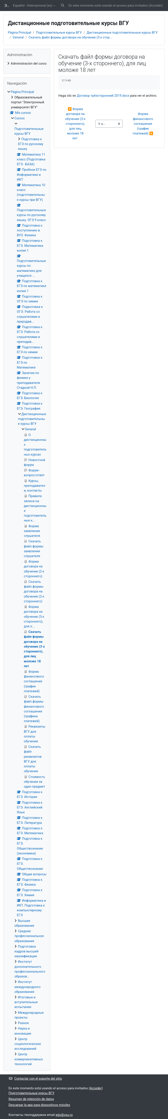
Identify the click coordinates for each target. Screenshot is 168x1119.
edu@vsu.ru (64, 1115)
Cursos (19, 118)
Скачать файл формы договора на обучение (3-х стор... (70, 37)
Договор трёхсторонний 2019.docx (103, 96)
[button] (63, 5)
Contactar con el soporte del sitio (35, 1079)
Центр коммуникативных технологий (28, 1059)
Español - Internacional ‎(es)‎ (32, 5)
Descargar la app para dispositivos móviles (39, 1105)
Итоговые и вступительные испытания (26, 1002)
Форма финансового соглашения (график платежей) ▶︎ (143, 123)
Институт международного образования (27, 987)
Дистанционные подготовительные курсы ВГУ (122, 33)
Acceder (156, 5)
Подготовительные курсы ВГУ (59, 33)
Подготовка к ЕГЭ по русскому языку (30, 144)
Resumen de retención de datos (31, 1099)
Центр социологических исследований (27, 1044)
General (18, 37)
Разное (23, 1023)
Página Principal (19, 33)
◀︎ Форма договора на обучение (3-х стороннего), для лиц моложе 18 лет (75, 123)
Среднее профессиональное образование (29, 936)
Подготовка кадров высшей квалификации (26, 951)
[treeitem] (27, 63)
